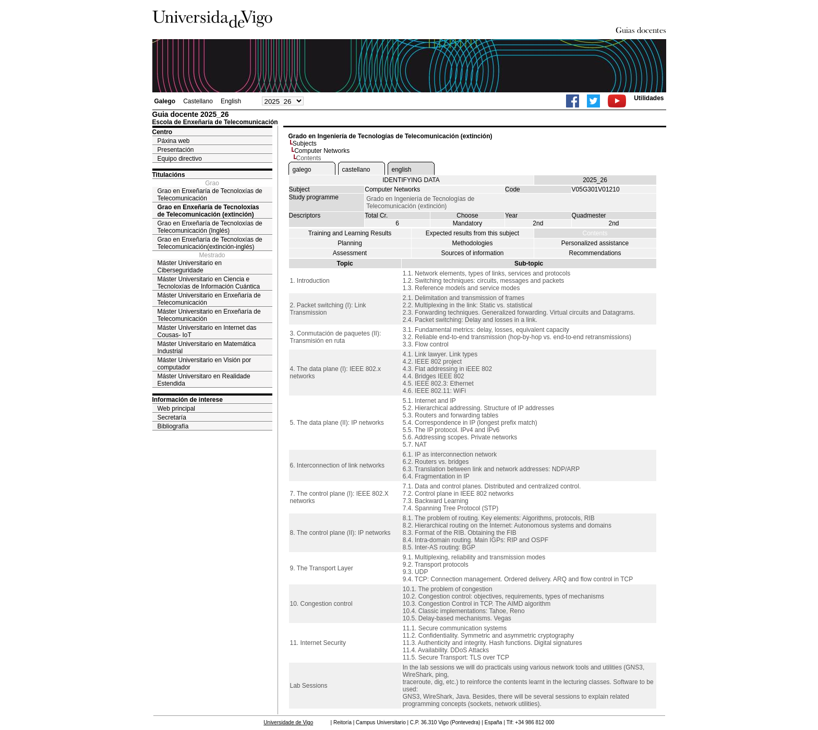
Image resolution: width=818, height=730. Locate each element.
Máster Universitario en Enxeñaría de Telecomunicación (209, 299)
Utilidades (649, 98)
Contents (594, 233)
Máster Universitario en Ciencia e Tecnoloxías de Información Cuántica (209, 283)
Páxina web (174, 141)
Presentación (176, 149)
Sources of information (472, 253)
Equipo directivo (180, 158)
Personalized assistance (595, 243)
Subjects (305, 143)
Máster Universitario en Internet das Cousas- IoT (207, 331)
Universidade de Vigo (288, 722)
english (402, 169)
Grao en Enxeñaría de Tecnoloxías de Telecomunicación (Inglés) (210, 227)
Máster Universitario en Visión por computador (204, 363)
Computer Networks (322, 150)
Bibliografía (173, 426)
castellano (356, 169)
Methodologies (472, 243)
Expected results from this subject (472, 233)
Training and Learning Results (350, 233)
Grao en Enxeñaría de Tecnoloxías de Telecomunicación (210, 194)
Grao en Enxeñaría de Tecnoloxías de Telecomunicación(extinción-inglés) (210, 243)
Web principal (176, 408)
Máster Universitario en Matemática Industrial (207, 347)
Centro (162, 132)
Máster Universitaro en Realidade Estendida (204, 380)
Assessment (350, 253)
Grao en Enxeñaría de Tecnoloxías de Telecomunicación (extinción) (208, 211)
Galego (165, 101)
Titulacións (168, 174)
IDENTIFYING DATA (411, 180)
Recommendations (595, 253)
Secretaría (172, 417)
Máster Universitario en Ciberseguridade (190, 266)
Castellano (198, 101)
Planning (350, 243)
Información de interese (187, 399)
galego (302, 169)
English (231, 101)
